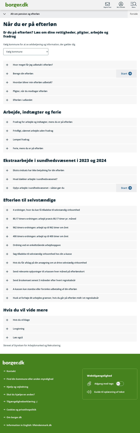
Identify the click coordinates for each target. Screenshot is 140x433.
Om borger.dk (14, 417)
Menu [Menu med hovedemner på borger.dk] (134, 5)
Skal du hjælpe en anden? (21, 394)
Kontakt (11, 371)
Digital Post (107, 5)
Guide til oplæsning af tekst (109, 391)
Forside (134, 13)
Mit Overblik (121, 5)
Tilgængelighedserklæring (21, 401)
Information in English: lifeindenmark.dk (29, 425)
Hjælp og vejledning (17, 386)
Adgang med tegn (104, 383)
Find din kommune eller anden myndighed (30, 378)
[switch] (109, 383)
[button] (70, 65)
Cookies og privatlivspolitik (21, 409)
